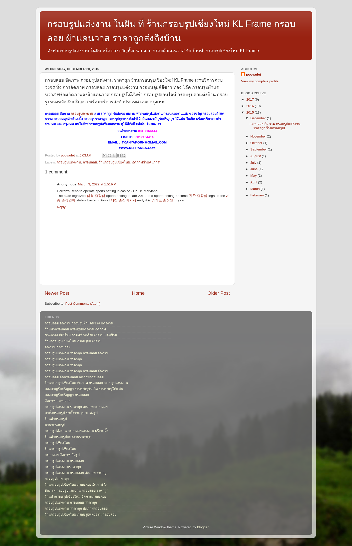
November (258, 136)
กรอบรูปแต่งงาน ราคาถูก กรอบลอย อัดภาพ (76, 353)
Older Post (219, 293)
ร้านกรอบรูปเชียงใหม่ (114, 162)
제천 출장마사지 (123, 200)
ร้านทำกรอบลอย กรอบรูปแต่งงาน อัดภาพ (75, 329)
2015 (250, 112)
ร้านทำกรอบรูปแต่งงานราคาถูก (68, 437)
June (254, 169)
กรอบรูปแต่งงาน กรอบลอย (64, 461)
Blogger (203, 527)
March (255, 189)
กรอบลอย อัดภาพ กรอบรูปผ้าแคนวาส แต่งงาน (79, 323)
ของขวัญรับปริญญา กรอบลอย (67, 395)
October (256, 143)
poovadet (253, 74)
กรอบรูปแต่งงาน (82, 114)
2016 (250, 106)
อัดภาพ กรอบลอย (57, 347)
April (254, 182)
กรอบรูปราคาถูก (57, 478)
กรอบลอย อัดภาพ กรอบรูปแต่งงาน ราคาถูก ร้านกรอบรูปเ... (275, 126)
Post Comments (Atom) (82, 303)
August (256, 156)
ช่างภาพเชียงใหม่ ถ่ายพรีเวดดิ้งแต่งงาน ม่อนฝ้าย (81, 335)
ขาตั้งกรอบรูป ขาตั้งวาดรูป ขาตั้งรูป (71, 413)
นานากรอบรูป (55, 425)
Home (138, 293)
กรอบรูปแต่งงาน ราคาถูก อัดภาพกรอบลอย (76, 407)
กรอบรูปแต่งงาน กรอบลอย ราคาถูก (71, 502)
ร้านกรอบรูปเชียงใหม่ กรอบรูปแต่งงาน (73, 341)
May (254, 175)
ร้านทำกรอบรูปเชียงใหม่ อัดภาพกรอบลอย (75, 496)
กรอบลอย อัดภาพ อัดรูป (62, 455)
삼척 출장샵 (96, 196)
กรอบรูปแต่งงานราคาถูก (63, 467)
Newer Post (57, 293)
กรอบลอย (90, 162)
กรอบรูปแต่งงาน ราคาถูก (63, 359)
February (257, 195)
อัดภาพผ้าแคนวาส (146, 162)
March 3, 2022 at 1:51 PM (97, 184)
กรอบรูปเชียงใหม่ (57, 443)
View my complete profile (260, 81)
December (258, 118)
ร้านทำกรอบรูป (56, 419)
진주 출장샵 (198, 196)
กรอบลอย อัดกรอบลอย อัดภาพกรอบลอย (74, 377)
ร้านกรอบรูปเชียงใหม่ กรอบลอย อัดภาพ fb (76, 484)
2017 (250, 99)
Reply (61, 207)
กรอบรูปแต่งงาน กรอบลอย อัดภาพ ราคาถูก (76, 473)
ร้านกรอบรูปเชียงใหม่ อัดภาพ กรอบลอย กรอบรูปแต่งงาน (86, 383)
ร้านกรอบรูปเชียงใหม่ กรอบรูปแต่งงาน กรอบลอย (80, 514)
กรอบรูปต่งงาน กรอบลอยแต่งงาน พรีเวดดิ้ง (76, 431)
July (253, 162)
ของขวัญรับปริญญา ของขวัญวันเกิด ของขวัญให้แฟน (84, 389)
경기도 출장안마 (164, 200)
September (259, 149)
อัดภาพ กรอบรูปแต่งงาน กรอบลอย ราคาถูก (76, 490)
